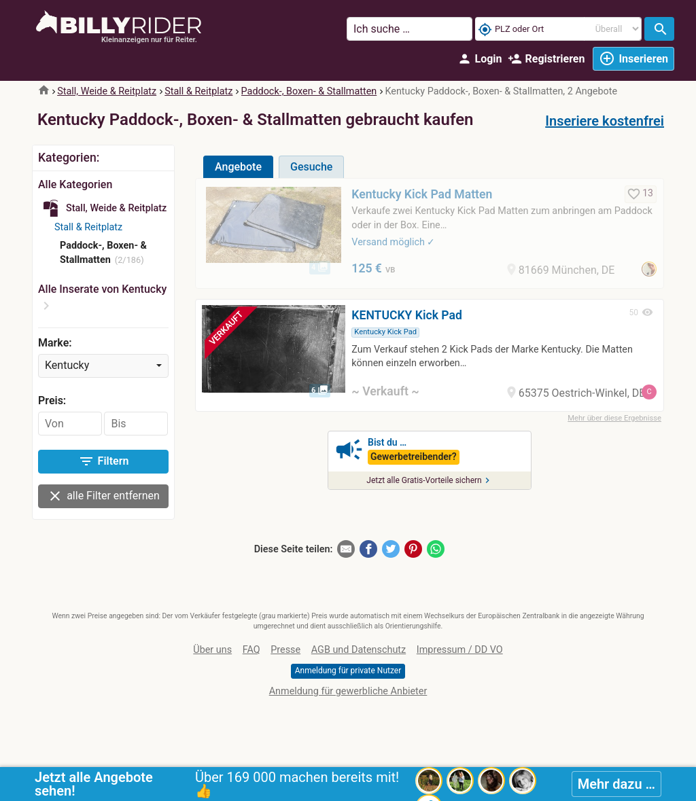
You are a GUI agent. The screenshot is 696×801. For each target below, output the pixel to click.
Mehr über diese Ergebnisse (614, 418)
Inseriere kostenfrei (604, 121)
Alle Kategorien (75, 184)
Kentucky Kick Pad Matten (421, 194)
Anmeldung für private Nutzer (348, 670)
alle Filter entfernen (103, 496)
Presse (285, 650)
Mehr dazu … (616, 784)
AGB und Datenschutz (358, 650)
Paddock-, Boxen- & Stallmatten (309, 91)
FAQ (251, 650)
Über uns (212, 650)
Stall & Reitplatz (198, 91)
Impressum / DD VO (460, 650)
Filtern (103, 461)
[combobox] (103, 366)
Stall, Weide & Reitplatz (106, 91)
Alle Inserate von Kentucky (102, 289)
